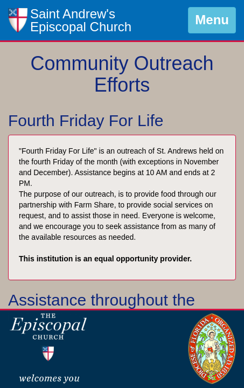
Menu (212, 19)
